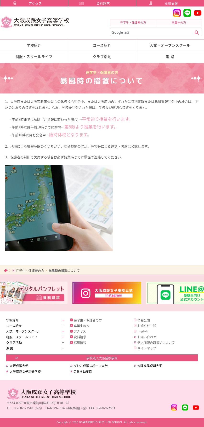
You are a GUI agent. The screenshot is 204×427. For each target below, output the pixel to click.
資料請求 (103, 3)
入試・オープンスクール (170, 45)
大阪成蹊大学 (19, 365)
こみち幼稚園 (83, 371)
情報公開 (143, 320)
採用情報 (171, 3)
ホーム (6, 270)
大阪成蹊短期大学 (149, 365)
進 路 (170, 56)
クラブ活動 (102, 56)
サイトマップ (146, 348)
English (142, 331)
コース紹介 (102, 45)
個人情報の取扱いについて (156, 342)
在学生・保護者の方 (133, 22)
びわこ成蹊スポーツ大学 (91, 365)
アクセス (35, 3)
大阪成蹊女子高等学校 (25, 371)
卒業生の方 (179, 22)
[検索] (151, 33)
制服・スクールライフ (34, 56)
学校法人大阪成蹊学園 (102, 358)
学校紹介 (34, 45)
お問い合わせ (146, 337)
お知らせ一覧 (146, 325)
